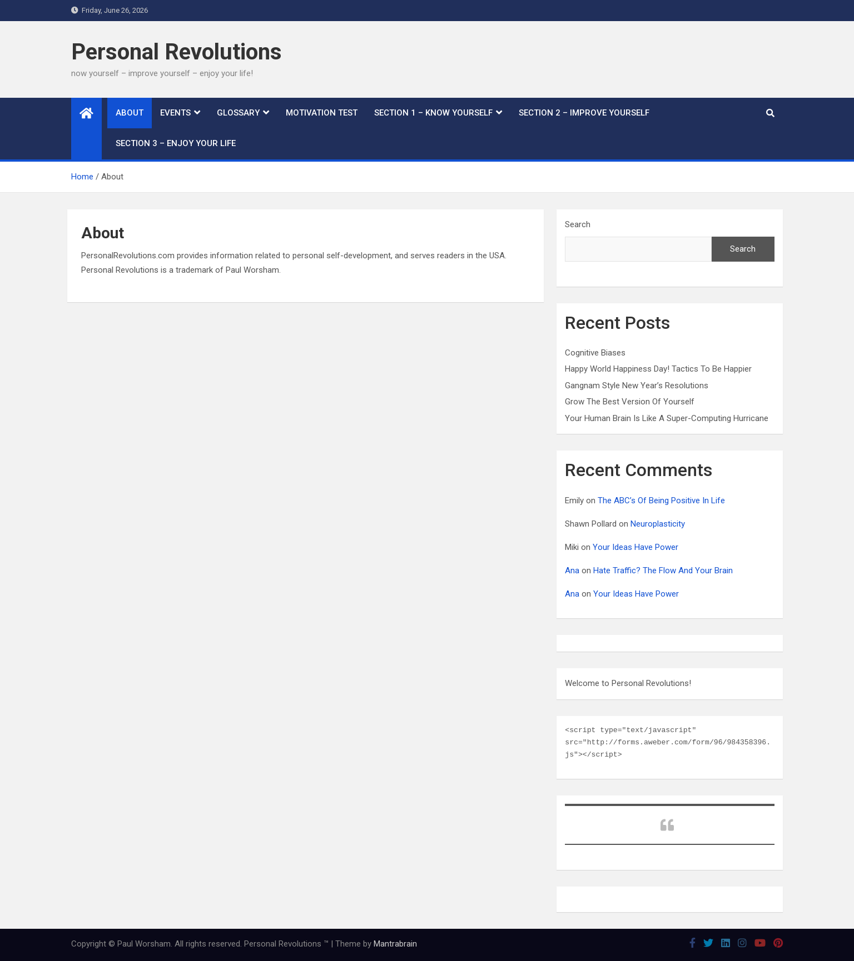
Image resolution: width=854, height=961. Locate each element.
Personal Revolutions (176, 52)
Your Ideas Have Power (635, 547)
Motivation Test (322, 113)
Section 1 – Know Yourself (433, 113)
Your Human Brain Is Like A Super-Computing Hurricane (666, 418)
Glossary (238, 113)
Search (577, 224)
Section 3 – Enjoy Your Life (176, 143)
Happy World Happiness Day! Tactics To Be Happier (658, 369)
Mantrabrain (395, 944)
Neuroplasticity (657, 524)
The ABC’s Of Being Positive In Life (661, 500)
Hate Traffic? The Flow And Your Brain (663, 570)
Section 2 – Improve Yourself (584, 113)
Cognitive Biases (595, 353)
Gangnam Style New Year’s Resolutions (636, 386)
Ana (572, 570)
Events (175, 113)
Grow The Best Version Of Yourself (629, 402)
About (129, 113)
